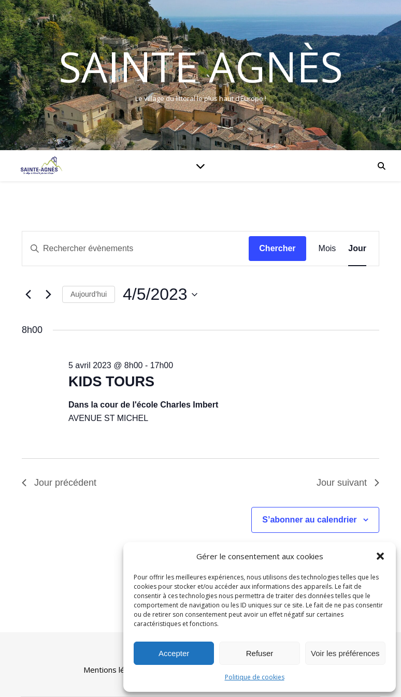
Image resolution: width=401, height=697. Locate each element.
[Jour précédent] (28, 294)
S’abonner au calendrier (309, 519)
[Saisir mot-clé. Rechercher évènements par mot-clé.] (135, 248)
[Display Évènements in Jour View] (357, 248)
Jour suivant (348, 482)
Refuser (260, 653)
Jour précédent (59, 482)
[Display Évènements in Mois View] (327, 248)
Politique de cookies (254, 677)
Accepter (174, 653)
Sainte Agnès (201, 66)
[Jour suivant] (48, 294)
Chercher (277, 248)
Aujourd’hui (88, 294)
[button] (380, 556)
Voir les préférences (345, 653)
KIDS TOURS (111, 381)
